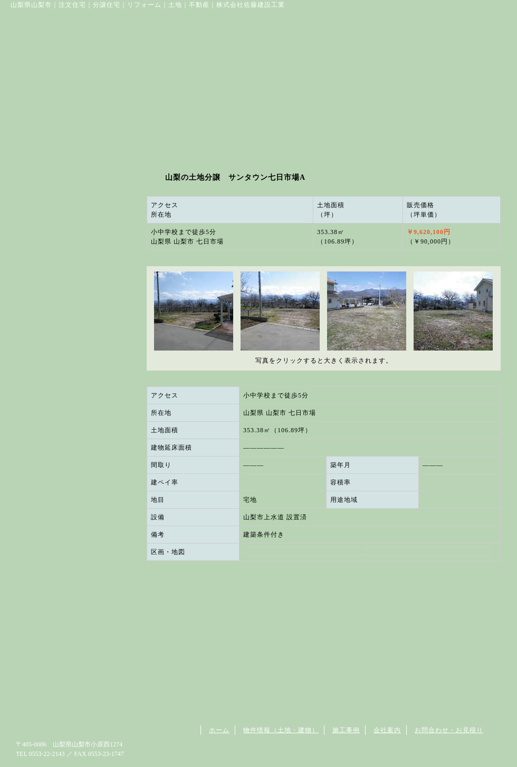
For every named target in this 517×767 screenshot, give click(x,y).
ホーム (219, 730)
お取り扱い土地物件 (184, 68)
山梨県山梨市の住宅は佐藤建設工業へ (72, 730)
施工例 (268, 68)
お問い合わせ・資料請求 (74, 230)
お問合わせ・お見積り (449, 730)
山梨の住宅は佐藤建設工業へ (92, 68)
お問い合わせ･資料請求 (411, 68)
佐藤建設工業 (102, 27)
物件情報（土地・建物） (281, 730)
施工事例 (346, 730)
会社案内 (329, 68)
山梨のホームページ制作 (389, 756)
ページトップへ (475, 709)
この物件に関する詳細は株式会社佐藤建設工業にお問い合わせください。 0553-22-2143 (324, 614)
